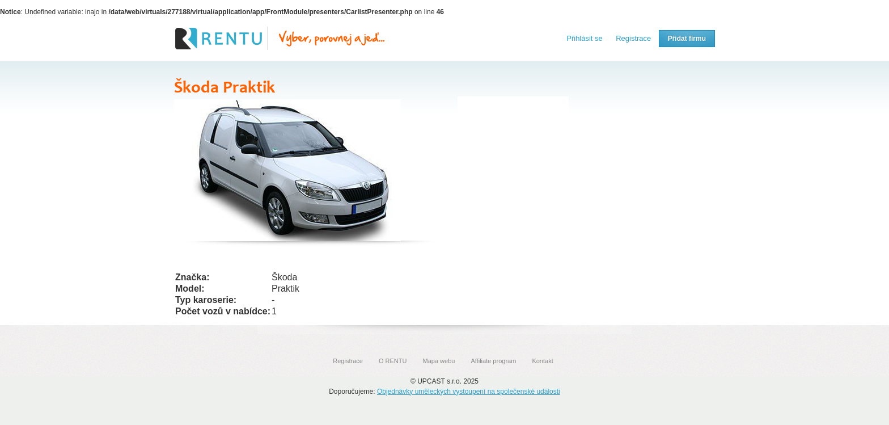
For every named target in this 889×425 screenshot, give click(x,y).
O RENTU (393, 360)
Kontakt (542, 360)
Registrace (633, 38)
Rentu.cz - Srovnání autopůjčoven (280, 38)
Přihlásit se (584, 38)
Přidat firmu (687, 39)
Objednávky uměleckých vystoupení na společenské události (468, 391)
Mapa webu (439, 360)
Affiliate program (493, 360)
